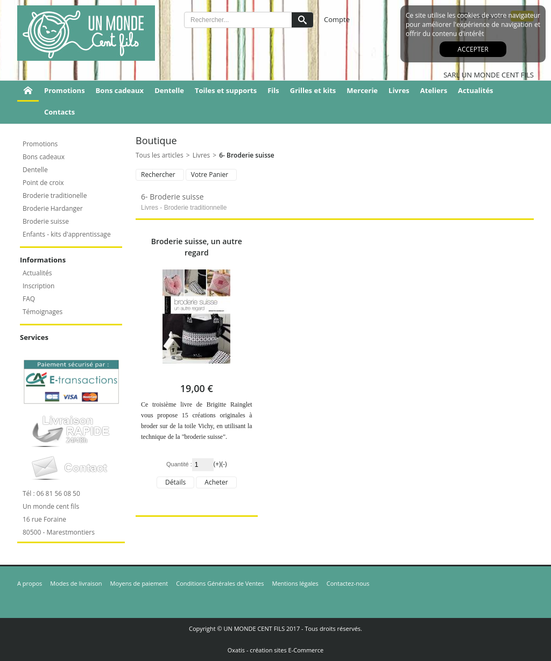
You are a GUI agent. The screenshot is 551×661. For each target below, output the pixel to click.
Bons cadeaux (120, 90)
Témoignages (42, 311)
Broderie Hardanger (53, 208)
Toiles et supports (226, 90)
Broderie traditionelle (55, 195)
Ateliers (433, 90)
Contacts (59, 112)
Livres (398, 90)
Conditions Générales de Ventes (220, 583)
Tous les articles (159, 155)
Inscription (38, 285)
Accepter (472, 49)
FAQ (29, 298)
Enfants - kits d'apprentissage (67, 234)
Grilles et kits (313, 90)
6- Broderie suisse (246, 155)
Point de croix (43, 182)
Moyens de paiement (139, 583)
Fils (273, 90)
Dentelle (169, 90)
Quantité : (179, 464)
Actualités (475, 90)
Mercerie (362, 90)
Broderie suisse (46, 221)
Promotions (64, 90)
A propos (29, 583)
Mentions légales (295, 583)
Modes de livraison (76, 583)
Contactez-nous (348, 583)
